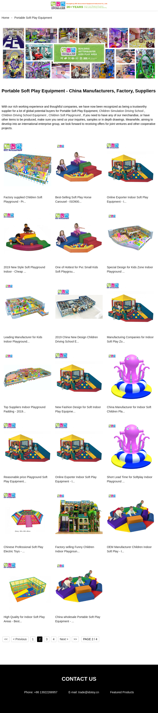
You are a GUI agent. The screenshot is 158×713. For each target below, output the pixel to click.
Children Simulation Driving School (121, 111)
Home (5, 17)
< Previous (20, 639)
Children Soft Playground (65, 115)
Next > (64, 639)
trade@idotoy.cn (88, 692)
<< (6, 639)
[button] (8, 5)
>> (75, 639)
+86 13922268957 (45, 692)
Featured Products (122, 692)
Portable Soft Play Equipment (33, 17)
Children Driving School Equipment (24, 115)
